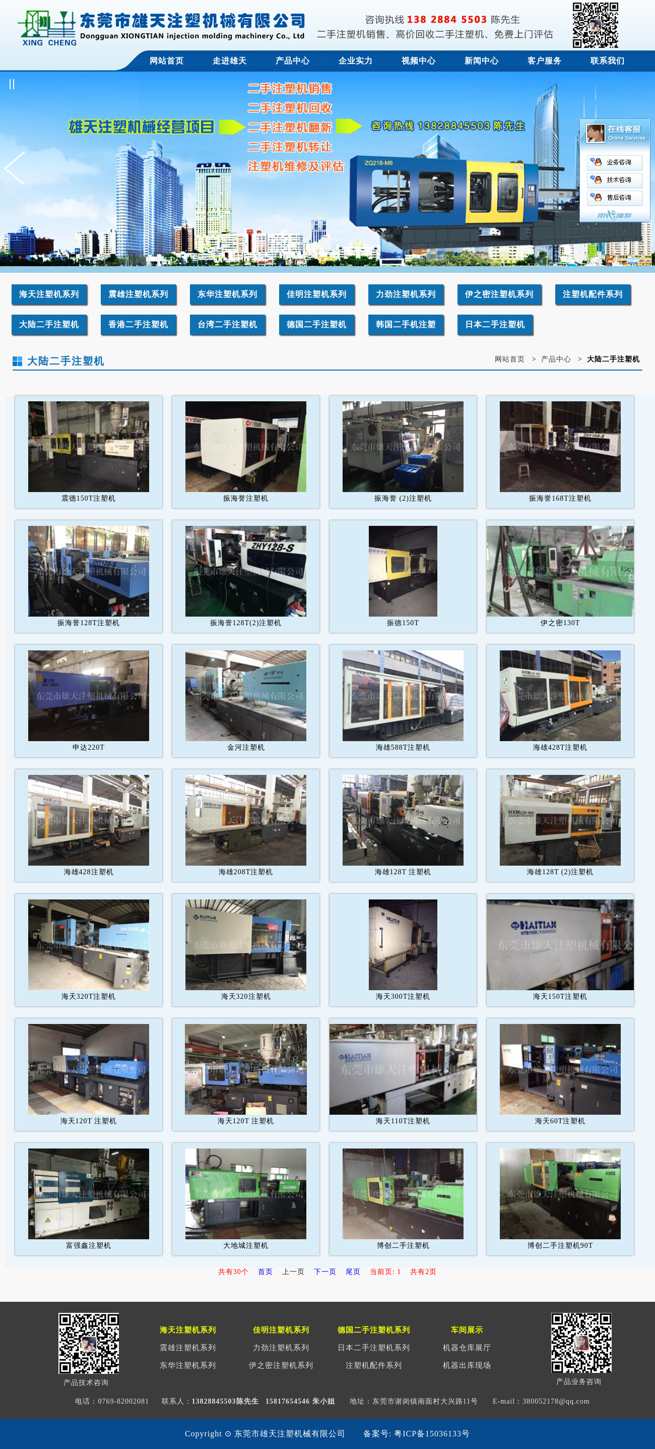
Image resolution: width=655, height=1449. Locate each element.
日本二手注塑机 (495, 324)
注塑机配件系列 (593, 294)
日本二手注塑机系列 (374, 1348)
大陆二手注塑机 (49, 324)
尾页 (353, 1272)
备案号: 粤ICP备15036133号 (416, 1433)
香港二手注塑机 (138, 324)
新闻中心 (482, 60)
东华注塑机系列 (227, 294)
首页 (265, 1272)
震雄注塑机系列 (138, 294)
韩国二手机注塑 (406, 324)
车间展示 (467, 1330)
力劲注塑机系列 (406, 294)
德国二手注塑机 (317, 324)
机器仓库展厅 (467, 1348)
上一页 (293, 1272)
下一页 (325, 1272)
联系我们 (608, 60)
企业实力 (356, 60)
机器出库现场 (467, 1365)
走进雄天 (230, 60)
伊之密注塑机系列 (499, 294)
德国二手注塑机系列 (374, 1330)
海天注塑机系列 (49, 294)
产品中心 (293, 60)
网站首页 (167, 60)
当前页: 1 (385, 1272)
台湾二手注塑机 (227, 324)
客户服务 (545, 60)
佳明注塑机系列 (317, 294)
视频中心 (419, 60)
